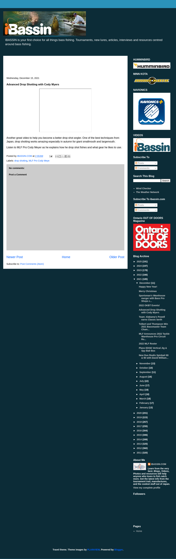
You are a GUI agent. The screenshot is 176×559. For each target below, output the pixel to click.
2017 (139, 426)
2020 (139, 413)
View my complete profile (146, 487)
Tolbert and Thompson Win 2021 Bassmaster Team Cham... (153, 327)
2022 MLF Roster (148, 343)
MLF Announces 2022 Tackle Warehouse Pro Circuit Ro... (154, 336)
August (143, 376)
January (144, 407)
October (144, 368)
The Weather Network (147, 192)
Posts (139, 163)
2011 (139, 452)
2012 (139, 448)
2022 (139, 274)
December (145, 283)
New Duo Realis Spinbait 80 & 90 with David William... (154, 356)
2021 (139, 279)
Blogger (118, 549)
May (141, 389)
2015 (139, 435)
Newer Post (14, 257)
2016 (139, 430)
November (145, 363)
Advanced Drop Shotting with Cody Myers (152, 311)
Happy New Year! (148, 286)
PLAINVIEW (93, 549)
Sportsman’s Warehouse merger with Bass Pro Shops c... (152, 298)
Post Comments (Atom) (32, 264)
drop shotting (20, 160)
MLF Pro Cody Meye (39, 160)
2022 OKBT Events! (149, 305)
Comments (142, 168)
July (142, 381)
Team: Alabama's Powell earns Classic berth (152, 318)
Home (66, 257)
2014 (139, 439)
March (143, 398)
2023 (139, 270)
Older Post (116, 257)
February (144, 403)
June (142, 385)
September (145, 372)
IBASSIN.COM (25, 156)
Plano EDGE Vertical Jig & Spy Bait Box (153, 349)
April (142, 394)
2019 (139, 417)
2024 (139, 266)
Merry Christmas (148, 291)
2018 (139, 422)
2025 (139, 261)
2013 (139, 444)
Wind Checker (143, 188)
